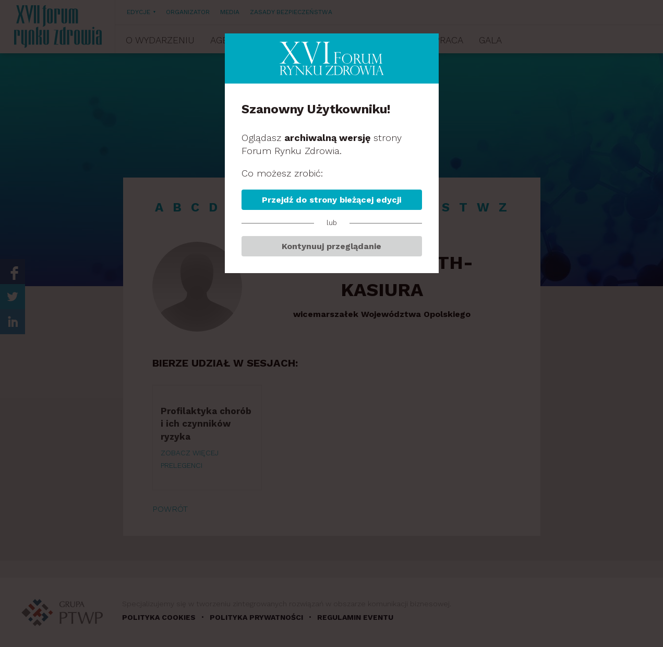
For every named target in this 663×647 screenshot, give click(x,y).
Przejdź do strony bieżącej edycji (331, 200)
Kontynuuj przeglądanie (331, 246)
